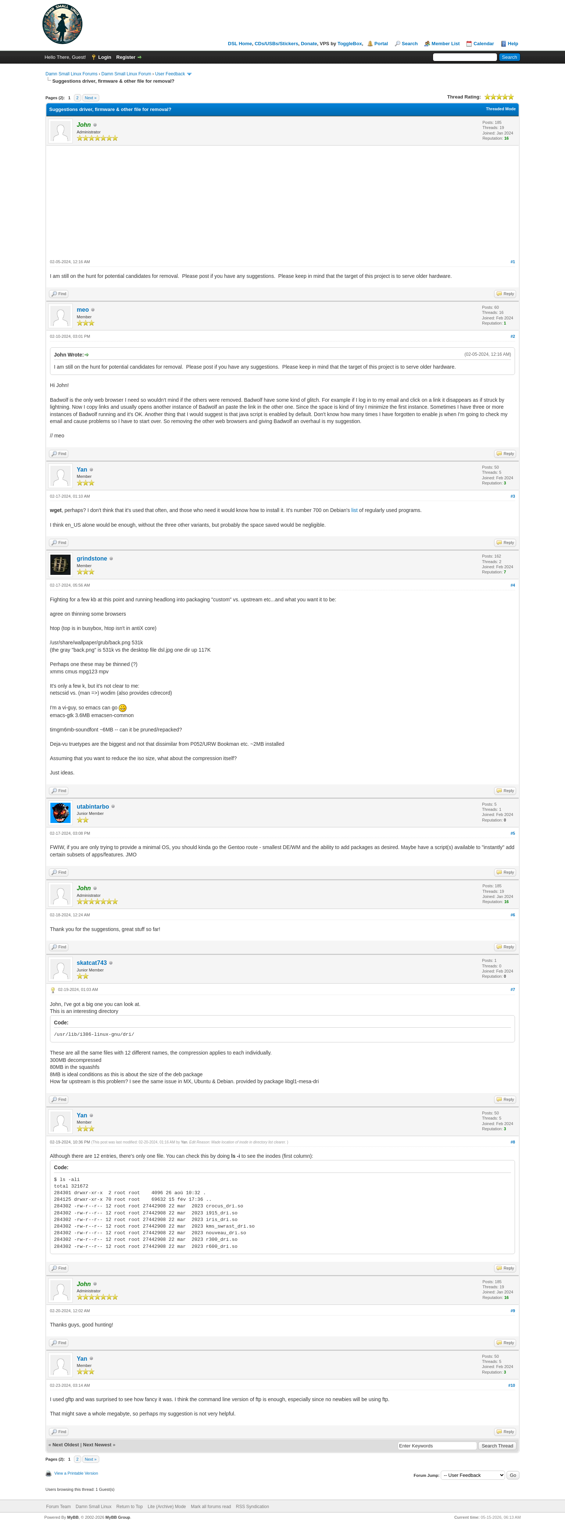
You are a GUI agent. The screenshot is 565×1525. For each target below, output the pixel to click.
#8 (513, 1142)
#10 (511, 1385)
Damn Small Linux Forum (126, 73)
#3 (513, 496)
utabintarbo (93, 806)
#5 (513, 833)
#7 (513, 989)
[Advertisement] (282, 200)
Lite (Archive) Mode (167, 1506)
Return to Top (130, 1506)
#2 (513, 336)
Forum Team (58, 1506)
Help (513, 43)
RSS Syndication (252, 1506)
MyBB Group (118, 1517)
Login (104, 57)
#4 (513, 585)
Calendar (483, 43)
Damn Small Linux (93, 1506)
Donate (309, 43)
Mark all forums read (211, 1506)
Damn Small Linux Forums (71, 73)
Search (410, 43)
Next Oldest (66, 1444)
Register (125, 57)
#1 (513, 261)
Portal (381, 43)
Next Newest (97, 1444)
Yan (82, 469)
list (355, 510)
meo (83, 310)
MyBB (73, 1517)
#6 (513, 915)
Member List (446, 43)
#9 (513, 1311)
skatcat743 (92, 963)
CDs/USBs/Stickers (276, 43)
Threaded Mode (501, 109)
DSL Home (240, 43)
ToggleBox (349, 43)
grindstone (92, 558)
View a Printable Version (76, 1473)
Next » (91, 98)
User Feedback (170, 73)
